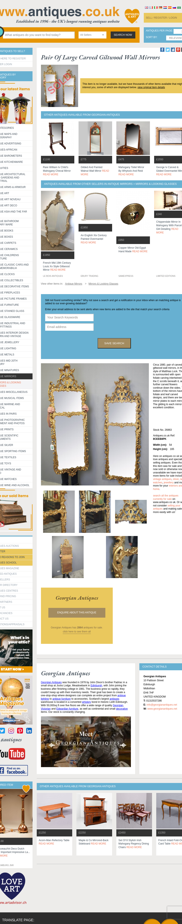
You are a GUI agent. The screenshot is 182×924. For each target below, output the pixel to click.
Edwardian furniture (67, 708)
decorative (122, 708)
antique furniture (61, 698)
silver (176, 479)
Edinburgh (96, 685)
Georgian (118, 705)
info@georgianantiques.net (162, 704)
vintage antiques (162, 479)
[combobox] (92, 35)
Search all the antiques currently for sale (165, 497)
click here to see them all (77, 631)
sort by (151, 37)
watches (157, 482)
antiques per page (159, 30)
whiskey (86, 702)
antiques (114, 698)
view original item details (151, 87)
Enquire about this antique (76, 612)
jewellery (169, 482)
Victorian (46, 708)
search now (123, 34)
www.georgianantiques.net (162, 708)
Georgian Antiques (51, 682)
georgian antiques (77, 597)
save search (114, 343)
